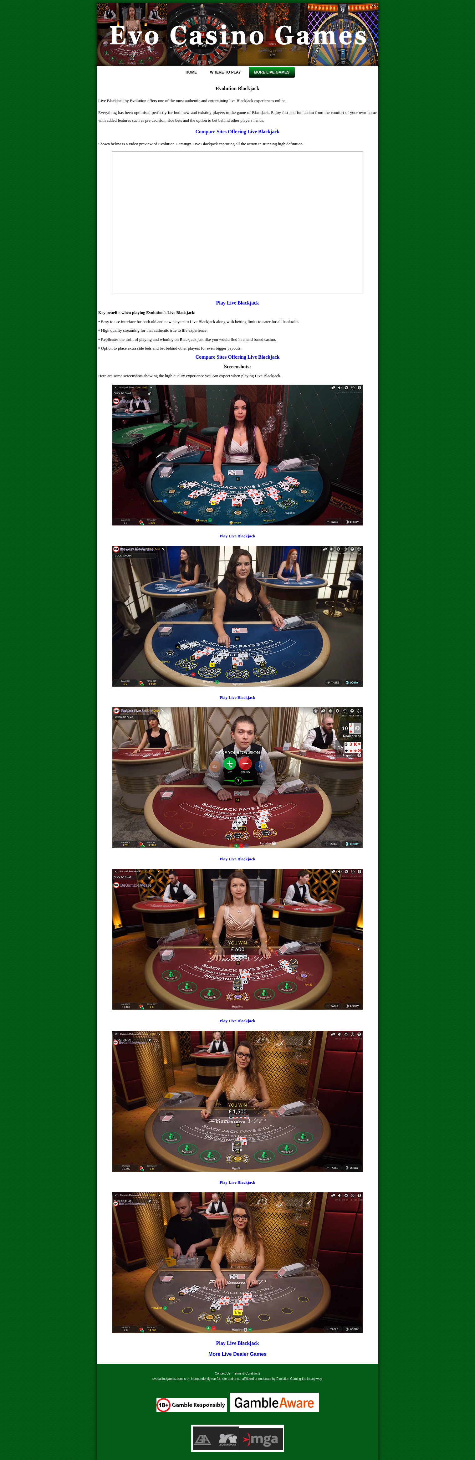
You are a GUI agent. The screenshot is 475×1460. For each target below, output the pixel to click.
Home (191, 72)
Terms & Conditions (246, 1373)
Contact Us (222, 1373)
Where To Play (225, 72)
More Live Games (271, 72)
